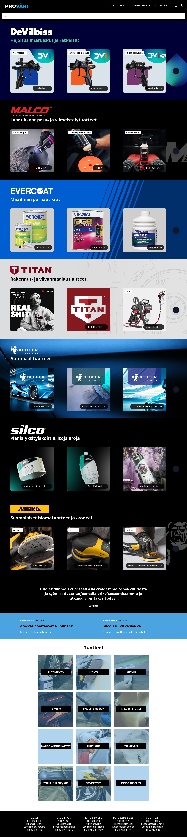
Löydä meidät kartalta (34, 826)
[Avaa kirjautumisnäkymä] (182, 6)
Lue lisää (93, 605)
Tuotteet (108, 6)
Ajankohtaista (141, 6)
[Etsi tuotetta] (93, 16)
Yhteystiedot (162, 6)
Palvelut (124, 6)
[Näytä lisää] (176, 71)
